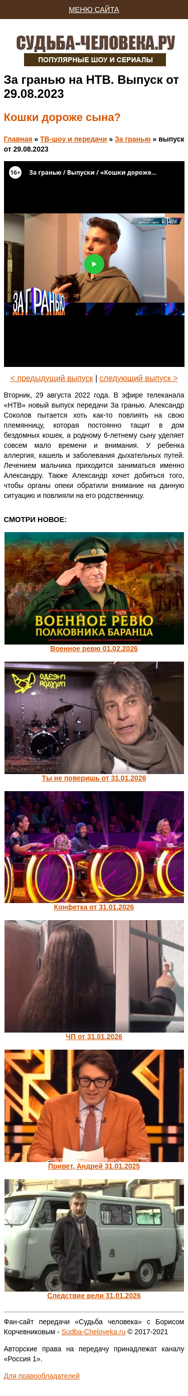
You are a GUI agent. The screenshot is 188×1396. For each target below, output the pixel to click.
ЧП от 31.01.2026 (94, 1037)
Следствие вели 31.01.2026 (94, 1296)
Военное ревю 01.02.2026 (93, 649)
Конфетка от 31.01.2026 (94, 907)
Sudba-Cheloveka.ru (94, 1332)
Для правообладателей (42, 1376)
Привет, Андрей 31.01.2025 (94, 1166)
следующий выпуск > (139, 378)
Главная (18, 139)
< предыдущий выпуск (51, 378)
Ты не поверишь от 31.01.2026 (94, 778)
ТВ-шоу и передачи (73, 139)
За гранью (133, 139)
